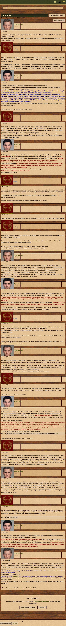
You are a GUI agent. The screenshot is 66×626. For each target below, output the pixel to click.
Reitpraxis (15, 576)
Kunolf (15, 394)
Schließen (15, 623)
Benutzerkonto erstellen (28, 607)
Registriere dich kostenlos (41, 601)
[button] (63, 2)
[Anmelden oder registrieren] (59, 2)
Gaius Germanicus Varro (9, 18)
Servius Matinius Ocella (19, 109)
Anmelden (42, 607)
